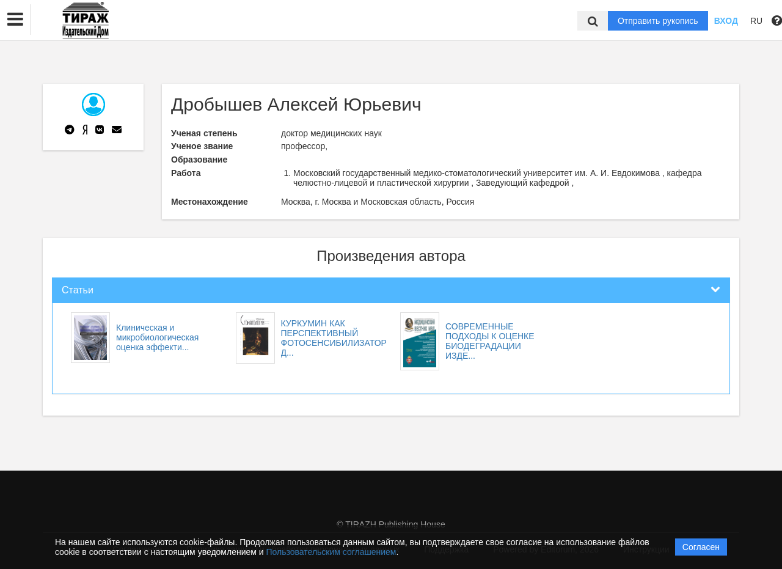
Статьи (77, 290)
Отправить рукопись (658, 21)
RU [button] (756, 21)
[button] (15, 19)
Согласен (701, 547)
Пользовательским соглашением (331, 552)
